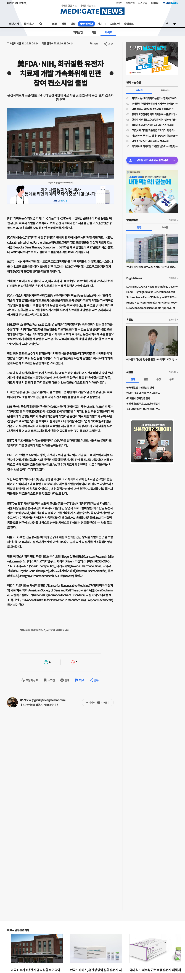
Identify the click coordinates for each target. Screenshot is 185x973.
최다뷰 (139, 90)
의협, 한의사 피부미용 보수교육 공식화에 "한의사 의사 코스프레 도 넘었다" (155, 109)
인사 (133, 379)
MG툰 (165, 227)
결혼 (146, 379)
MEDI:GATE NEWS (92, 9)
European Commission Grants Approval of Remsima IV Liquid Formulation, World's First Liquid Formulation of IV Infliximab (152, 308)
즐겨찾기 (154, 3)
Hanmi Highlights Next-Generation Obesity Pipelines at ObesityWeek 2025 (152, 292)
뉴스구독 (142, 3)
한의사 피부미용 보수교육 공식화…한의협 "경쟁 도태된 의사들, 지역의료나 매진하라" (155, 119)
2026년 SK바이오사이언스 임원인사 (143, 393)
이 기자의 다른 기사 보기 (97, 702)
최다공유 (165, 90)
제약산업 (78, 32)
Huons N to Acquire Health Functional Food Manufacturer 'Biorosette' (152, 302)
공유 (110, 44)
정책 (63, 24)
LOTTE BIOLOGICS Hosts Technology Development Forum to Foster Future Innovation (152, 286)
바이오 (108, 32)
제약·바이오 (86, 24)
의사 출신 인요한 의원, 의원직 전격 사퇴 (150, 141)
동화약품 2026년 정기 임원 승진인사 (143, 409)
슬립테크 (128, 24)
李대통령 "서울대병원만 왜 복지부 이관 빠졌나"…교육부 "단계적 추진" (155, 103)
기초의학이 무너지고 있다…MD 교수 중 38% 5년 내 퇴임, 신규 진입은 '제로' (155, 135)
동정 (158, 379)
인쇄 (67, 680)
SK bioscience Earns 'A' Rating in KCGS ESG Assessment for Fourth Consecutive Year (152, 297)
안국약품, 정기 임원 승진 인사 (140, 387)
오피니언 (115, 24)
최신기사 (29, 24)
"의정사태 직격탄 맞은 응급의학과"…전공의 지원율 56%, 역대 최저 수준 (155, 130)
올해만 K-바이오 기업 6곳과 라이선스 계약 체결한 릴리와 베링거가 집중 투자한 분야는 (155, 125)
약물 (93, 32)
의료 (54, 24)
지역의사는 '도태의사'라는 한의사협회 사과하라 (154, 98)
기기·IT (101, 24)
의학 (73, 24)
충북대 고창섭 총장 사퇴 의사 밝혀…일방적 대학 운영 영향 (155, 114)
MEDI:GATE (170, 3)
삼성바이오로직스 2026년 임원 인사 (143, 403)
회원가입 (130, 3)
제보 (96, 44)
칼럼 (139, 227)
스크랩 (51, 680)
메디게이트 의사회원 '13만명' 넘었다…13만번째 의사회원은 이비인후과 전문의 (155, 146)
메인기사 (14, 24)
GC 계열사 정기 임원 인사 (138, 398)
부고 (171, 379)
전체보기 (172, 219)
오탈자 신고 (32, 680)
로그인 (119, 3)
